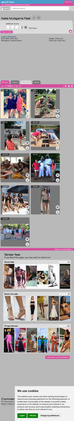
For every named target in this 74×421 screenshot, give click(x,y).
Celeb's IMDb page (8, 36)
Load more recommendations (57, 357)
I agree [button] (22, 416)
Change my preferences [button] (50, 416)
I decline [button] (32, 416)
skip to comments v (64, 249)
